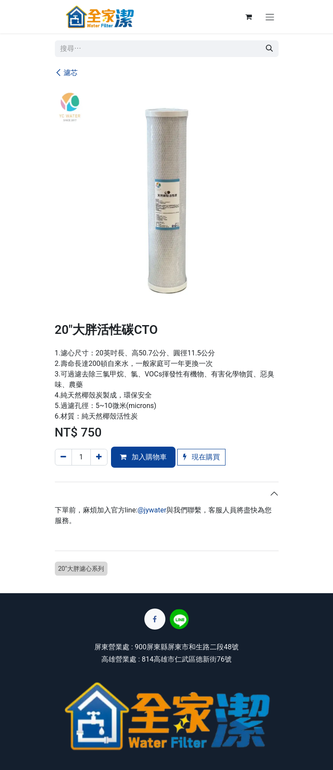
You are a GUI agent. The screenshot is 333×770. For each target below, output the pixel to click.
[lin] (179, 619)
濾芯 (66, 72)
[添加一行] (98, 457)
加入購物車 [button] (143, 457)
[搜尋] (269, 48)
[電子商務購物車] (249, 16)
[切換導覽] (270, 16)
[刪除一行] (63, 457)
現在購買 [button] (201, 457)
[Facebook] (154, 619)
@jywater (151, 510)
